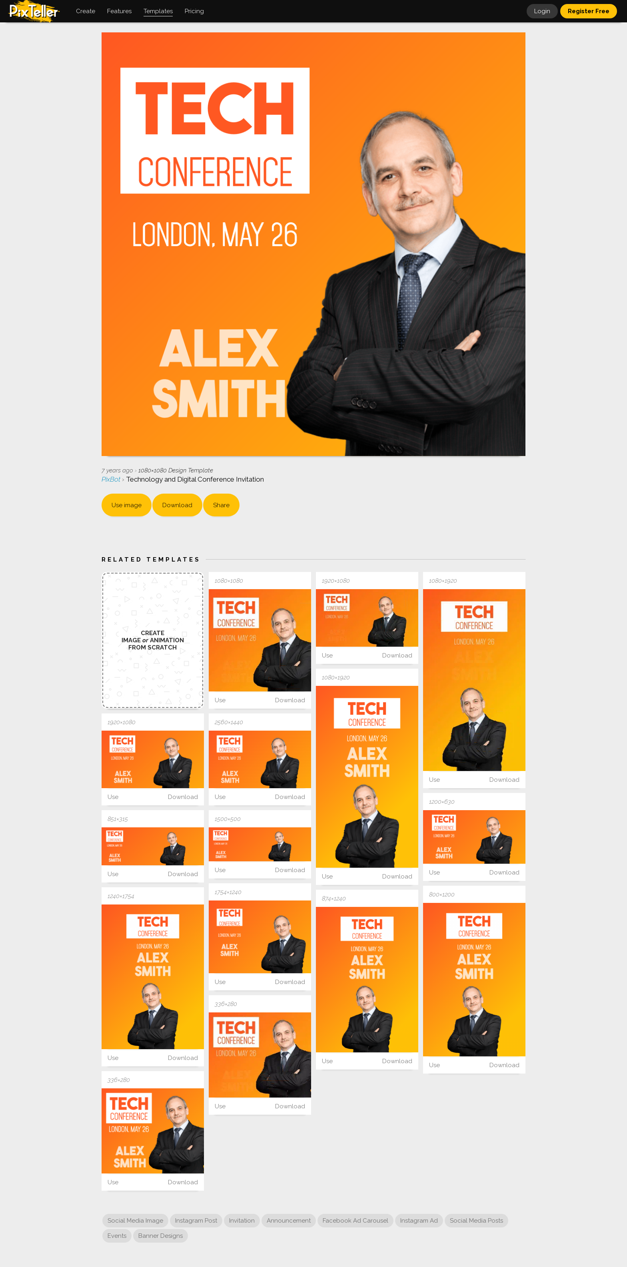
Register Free (588, 11)
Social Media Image (135, 1220)
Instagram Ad (419, 1220)
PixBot (112, 479)
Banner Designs (160, 1235)
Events (117, 1235)
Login (542, 11)
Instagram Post (196, 1220)
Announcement (289, 1220)
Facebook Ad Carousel (355, 1220)
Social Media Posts (476, 1220)
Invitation (242, 1220)
